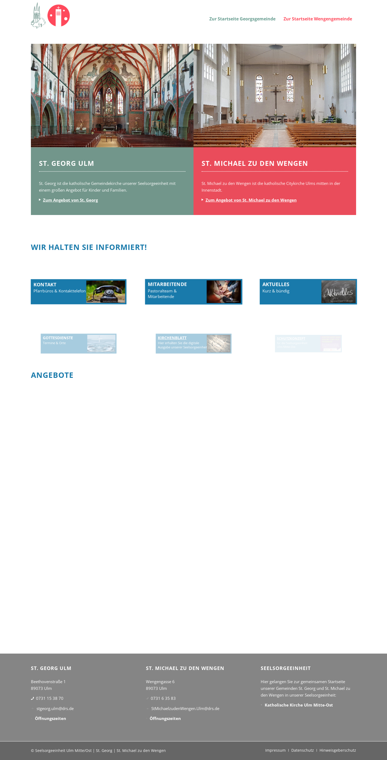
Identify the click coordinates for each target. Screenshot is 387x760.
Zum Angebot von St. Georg (70, 200)
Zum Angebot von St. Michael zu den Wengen (251, 200)
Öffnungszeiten (50, 718)
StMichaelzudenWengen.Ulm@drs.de (185, 708)
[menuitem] (242, 15)
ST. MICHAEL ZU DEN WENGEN (255, 163)
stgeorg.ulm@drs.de (55, 708)
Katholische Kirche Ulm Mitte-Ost (299, 705)
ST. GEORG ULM (66, 163)
